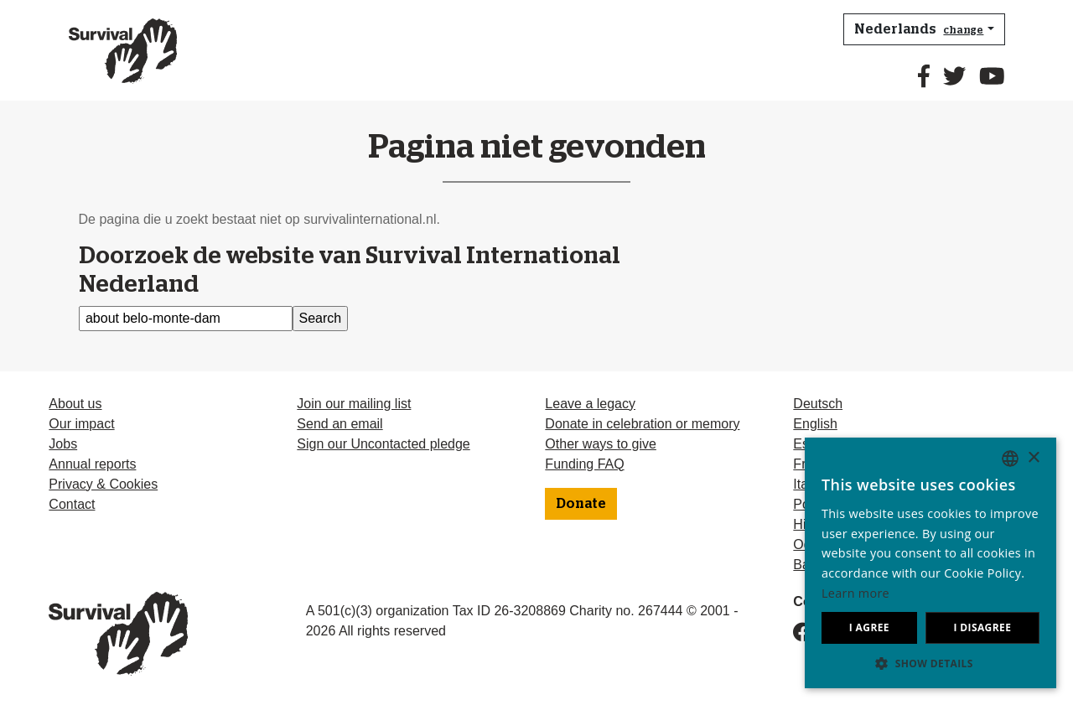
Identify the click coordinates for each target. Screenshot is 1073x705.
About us (75, 404)
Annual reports (92, 464)
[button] (930, 663)
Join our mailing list (354, 404)
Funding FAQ (584, 464)
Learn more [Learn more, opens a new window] (855, 593)
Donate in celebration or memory (642, 424)
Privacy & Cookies (103, 484)
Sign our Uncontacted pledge (383, 444)
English (815, 424)
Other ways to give (600, 444)
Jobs (63, 444)
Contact (72, 504)
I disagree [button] (982, 627)
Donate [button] (581, 504)
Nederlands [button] (918, 29)
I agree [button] (869, 627)
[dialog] (930, 563)
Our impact (81, 424)
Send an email (339, 424)
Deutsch (817, 404)
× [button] (1033, 458)
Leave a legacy (590, 404)
